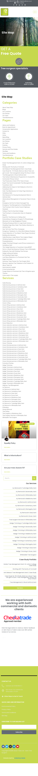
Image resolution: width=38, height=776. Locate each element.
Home (4, 136)
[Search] (34, 479)
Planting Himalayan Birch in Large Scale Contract (17, 224)
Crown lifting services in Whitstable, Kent (14, 322)
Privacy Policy (6, 148)
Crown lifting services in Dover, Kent (12, 312)
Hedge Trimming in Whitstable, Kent (13, 384)
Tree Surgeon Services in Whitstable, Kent (14, 416)
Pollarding (25, 84)
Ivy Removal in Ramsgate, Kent (11, 400)
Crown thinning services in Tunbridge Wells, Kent (16, 360)
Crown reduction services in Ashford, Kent (14, 326)
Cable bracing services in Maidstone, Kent (14, 294)
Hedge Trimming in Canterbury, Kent (13, 370)
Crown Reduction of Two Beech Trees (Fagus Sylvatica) (18, 234)
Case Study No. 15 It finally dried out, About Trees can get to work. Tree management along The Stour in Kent (20, 578)
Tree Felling (5, 412)
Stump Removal (7, 410)
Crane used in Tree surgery (10, 276)
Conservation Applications (10, 130)
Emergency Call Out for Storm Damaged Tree (15, 204)
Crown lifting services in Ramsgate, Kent (14, 316)
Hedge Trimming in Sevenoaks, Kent (13, 380)
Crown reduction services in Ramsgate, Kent (15, 336)
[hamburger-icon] (35, 12)
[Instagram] (22, 5)
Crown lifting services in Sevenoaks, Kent (14, 318)
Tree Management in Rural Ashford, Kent (14, 175)
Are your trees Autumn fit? (14, 469)
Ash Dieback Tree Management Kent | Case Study (17, 169)
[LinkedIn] (19, 5)
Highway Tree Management (10, 386)
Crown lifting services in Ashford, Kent (13, 306)
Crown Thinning (7, 344)
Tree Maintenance (7, 118)
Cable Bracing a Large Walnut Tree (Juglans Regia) (17, 238)
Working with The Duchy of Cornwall (13, 167)
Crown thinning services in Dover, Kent (13, 352)
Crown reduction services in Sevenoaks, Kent (15, 338)
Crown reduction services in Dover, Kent (14, 332)
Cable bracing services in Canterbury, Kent (14, 288)
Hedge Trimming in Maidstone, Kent (13, 376)
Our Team (5, 116)
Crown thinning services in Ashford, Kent (14, 346)
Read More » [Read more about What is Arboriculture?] (7, 460)
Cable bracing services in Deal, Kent (12, 290)
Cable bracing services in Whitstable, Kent (14, 302)
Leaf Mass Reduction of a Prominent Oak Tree (16, 258)
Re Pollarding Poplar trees (10, 256)
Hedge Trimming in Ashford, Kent (12, 368)
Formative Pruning (7, 364)
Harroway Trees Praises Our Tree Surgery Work (16, 262)
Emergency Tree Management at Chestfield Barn (16, 206)
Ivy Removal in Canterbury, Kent (11, 392)
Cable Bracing (6, 283)
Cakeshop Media (19, 739)
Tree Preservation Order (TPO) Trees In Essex (15, 182)
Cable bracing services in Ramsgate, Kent (14, 296)
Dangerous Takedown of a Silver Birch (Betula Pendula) (18, 232)
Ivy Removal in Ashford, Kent (10, 390)
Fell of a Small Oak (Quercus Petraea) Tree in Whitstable (18, 250)
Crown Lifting (6, 304)
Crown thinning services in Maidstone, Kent (15, 354)
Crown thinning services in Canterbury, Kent (15, 348)
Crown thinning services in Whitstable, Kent (15, 362)
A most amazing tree (8, 270)
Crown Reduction (8, 84)
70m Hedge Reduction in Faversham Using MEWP (17, 248)
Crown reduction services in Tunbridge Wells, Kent (17, 340)
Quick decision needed (9, 268)
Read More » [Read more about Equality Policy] (7, 448)
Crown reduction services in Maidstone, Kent (15, 334)
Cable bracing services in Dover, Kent (13, 292)
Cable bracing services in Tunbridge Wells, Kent (16, 300)
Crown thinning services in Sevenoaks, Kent (15, 358)
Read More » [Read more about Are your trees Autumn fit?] (7, 472)
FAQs (4, 134)
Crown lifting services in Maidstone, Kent (14, 314)
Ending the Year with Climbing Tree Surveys (15, 252)
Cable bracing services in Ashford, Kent (13, 285)
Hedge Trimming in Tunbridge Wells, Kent (14, 382)
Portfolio (5, 146)
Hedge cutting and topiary (10, 254)
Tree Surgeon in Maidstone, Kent (12, 414)
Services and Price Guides (10, 150)
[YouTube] (25, 5)
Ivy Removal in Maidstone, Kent (11, 398)
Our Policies (6, 114)
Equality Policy (9, 444)
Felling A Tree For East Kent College (12, 212)
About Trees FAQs (7, 108)
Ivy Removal (6, 388)
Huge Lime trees (7, 260)
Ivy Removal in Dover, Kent (10, 396)
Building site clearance (9, 236)
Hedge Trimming (7, 366)
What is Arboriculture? (13, 456)
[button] (19, 588)
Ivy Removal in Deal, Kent (9, 394)
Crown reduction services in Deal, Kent (13, 330)
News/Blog (5, 138)
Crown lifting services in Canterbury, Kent (14, 308)
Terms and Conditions (8, 154)
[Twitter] (16, 5)
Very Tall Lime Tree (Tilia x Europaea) (13, 230)
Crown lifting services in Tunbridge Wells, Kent (16, 320)
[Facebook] (13, 5)
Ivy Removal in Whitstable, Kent (11, 406)
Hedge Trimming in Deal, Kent (11, 372)
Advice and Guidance (8, 126)
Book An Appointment (8, 128)
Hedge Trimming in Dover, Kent (11, 374)
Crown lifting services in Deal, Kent (12, 310)
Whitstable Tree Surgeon (9, 418)
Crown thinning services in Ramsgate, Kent (15, 356)
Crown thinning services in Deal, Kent (13, 350)
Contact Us (5, 132)
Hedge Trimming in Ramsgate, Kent (12, 378)
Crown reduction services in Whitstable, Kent (15, 342)
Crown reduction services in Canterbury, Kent (15, 328)
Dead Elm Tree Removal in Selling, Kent (14, 218)
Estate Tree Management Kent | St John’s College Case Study (20, 565)
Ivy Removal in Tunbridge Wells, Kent (13, 404)
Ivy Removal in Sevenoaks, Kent (11, 402)
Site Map (5, 152)
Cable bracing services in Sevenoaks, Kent (14, 298)
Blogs (4, 110)
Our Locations (6, 112)
